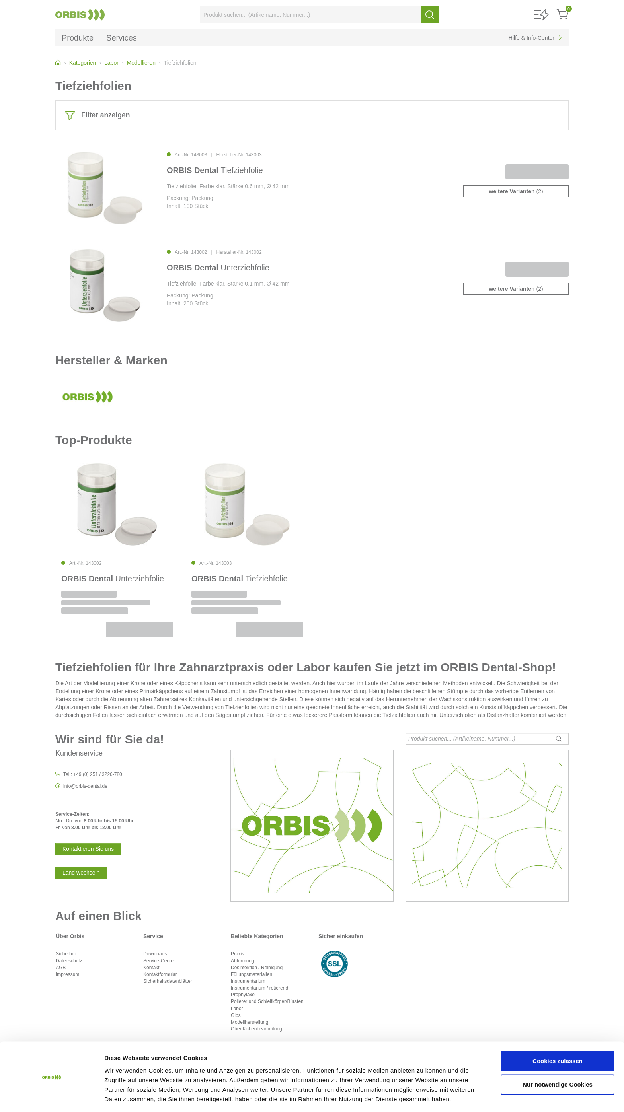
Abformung (242, 961)
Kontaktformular (160, 974)
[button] (541, 15)
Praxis (237, 953)
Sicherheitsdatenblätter (167, 981)
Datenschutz (69, 961)
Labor (237, 1008)
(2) (516, 191)
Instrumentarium (248, 981)
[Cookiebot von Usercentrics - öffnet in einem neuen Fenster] (51, 1096)
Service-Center (159, 961)
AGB (61, 967)
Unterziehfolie (218, 267)
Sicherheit (66, 953)
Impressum (67, 974)
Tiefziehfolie (215, 170)
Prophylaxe (243, 994)
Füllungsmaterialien (251, 974)
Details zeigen (124, 1096)
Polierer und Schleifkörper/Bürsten (267, 1001)
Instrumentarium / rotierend (259, 988)
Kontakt (151, 967)
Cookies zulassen (557, 1036)
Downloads (155, 953)
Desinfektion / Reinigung (257, 967)
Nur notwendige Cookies (558, 1059)
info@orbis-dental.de (85, 786)
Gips (236, 1015)
